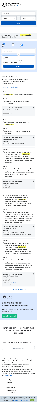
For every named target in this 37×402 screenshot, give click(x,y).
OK (32, 400)
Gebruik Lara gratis (10, 316)
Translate (9, 382)
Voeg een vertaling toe (11, 87)
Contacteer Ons (10, 387)
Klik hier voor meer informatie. (20, 400)
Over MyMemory (10, 379)
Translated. (8, 375)
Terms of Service (11, 392)
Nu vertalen (18, 66)
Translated (11, 390)
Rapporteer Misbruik (12, 385)
